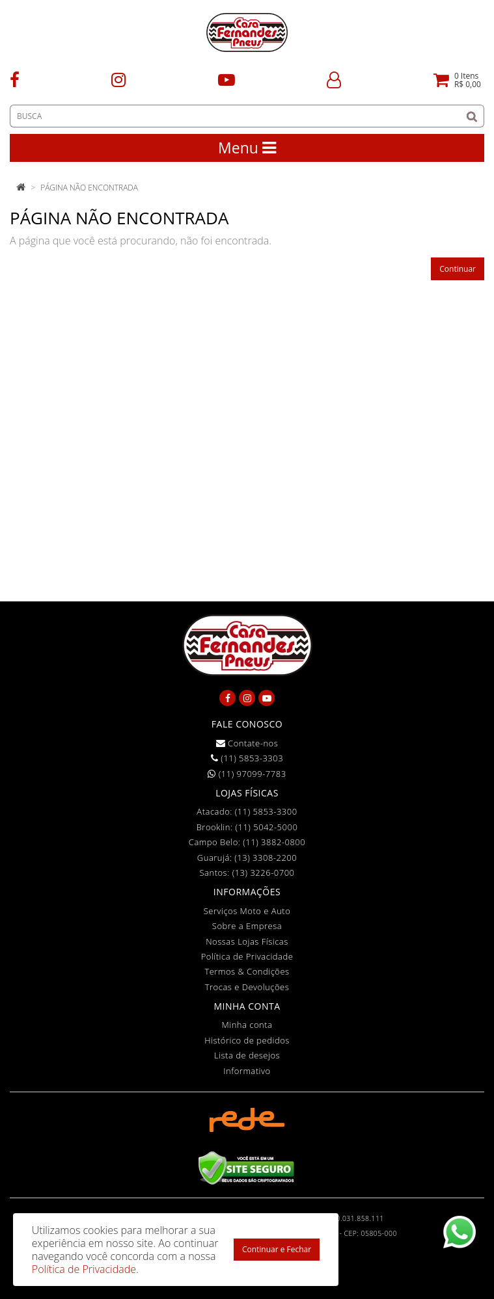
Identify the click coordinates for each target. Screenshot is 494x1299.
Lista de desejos (247, 1055)
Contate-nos (247, 743)
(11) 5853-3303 (247, 758)
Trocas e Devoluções (247, 987)
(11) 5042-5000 (266, 827)
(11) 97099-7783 (247, 774)
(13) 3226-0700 (263, 872)
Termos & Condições (246, 971)
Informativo (246, 1071)
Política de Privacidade (247, 956)
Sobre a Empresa (247, 926)
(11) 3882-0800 (274, 842)
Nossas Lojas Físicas (247, 941)
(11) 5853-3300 (266, 811)
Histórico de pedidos (247, 1040)
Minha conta (247, 1024)
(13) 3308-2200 (265, 857)
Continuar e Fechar (276, 1249)
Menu (247, 147)
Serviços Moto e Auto (247, 911)
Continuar (457, 268)
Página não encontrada (89, 187)
